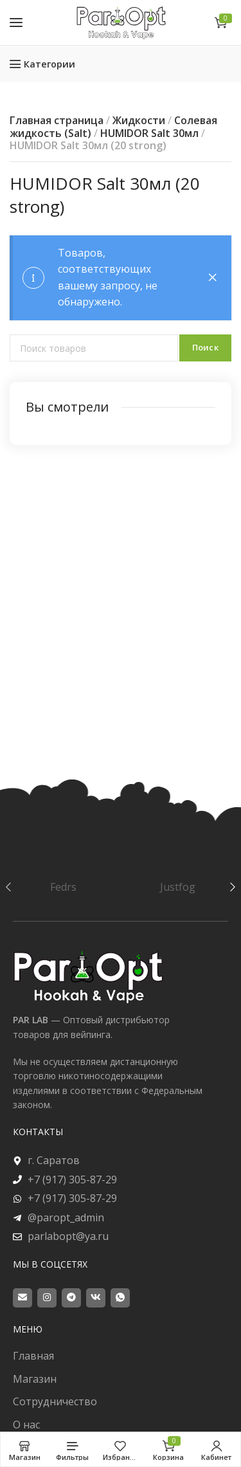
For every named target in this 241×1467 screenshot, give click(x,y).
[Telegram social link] (71, 1298)
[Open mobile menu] (16, 22)
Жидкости (138, 120)
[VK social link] (95, 1298)
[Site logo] (121, 22)
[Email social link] (22, 1298)
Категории (49, 64)
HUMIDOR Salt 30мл (149, 133)
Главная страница (56, 120)
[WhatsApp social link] (120, 1298)
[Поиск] (94, 347)
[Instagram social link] (47, 1298)
